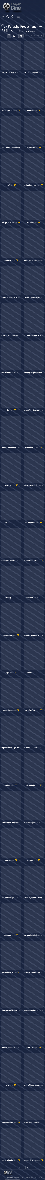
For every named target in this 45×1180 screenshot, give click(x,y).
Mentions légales (12, 1178)
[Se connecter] (12, 16)
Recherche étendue (25, 31)
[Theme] (3, 16)
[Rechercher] (7, 16)
